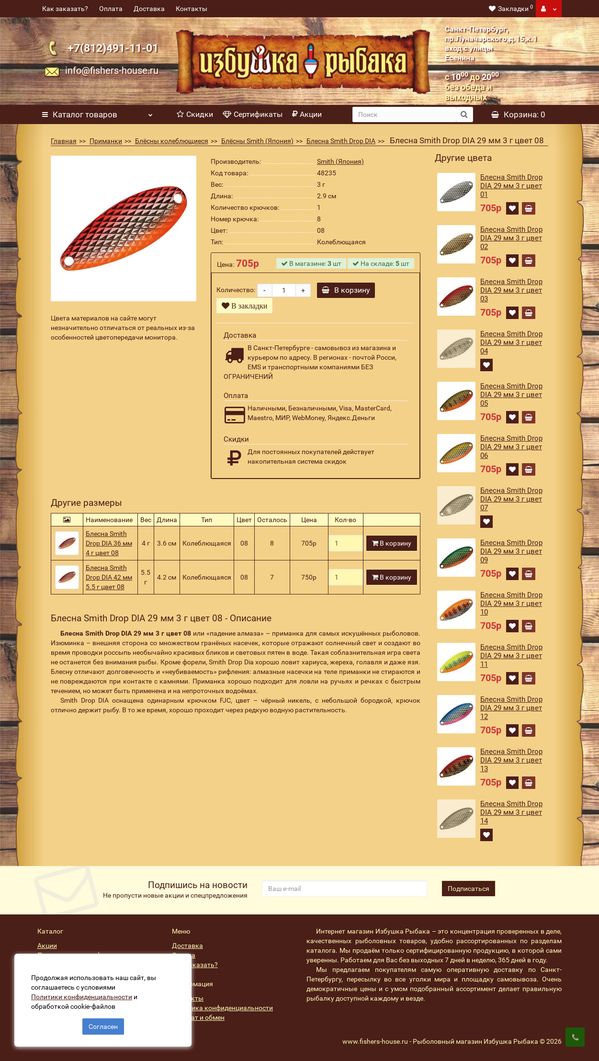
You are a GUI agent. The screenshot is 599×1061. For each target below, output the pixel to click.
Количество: (235, 290)
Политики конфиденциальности (81, 997)
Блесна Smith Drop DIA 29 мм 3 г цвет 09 (511, 551)
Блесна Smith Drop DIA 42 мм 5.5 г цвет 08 (109, 577)
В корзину (346, 290)
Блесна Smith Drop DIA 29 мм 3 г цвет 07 (511, 499)
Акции (307, 114)
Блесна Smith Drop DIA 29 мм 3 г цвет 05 (511, 395)
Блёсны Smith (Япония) (257, 141)
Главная (64, 141)
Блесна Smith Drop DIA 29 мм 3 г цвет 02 (511, 238)
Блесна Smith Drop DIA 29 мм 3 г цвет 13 (511, 760)
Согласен (103, 1026)
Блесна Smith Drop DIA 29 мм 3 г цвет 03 (511, 290)
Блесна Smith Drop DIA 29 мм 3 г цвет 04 (511, 342)
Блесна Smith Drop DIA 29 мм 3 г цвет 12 (511, 708)
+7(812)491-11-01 (113, 48)
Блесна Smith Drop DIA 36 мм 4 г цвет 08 (109, 543)
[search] (404, 114)
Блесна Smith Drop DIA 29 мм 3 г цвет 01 (511, 186)
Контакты (191, 8)
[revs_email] (344, 888)
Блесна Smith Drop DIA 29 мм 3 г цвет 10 (511, 603)
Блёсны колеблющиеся (171, 141)
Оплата (111, 8)
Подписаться (468, 888)
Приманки (106, 141)
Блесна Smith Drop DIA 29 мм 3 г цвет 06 (511, 447)
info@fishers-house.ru (111, 70)
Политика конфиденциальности (222, 1008)
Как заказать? (65, 8)
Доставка (149, 8)
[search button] (464, 114)
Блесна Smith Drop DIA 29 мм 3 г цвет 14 (511, 812)
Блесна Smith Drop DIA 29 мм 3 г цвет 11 (511, 656)
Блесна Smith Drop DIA (340, 141)
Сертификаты (253, 114)
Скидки (195, 114)
